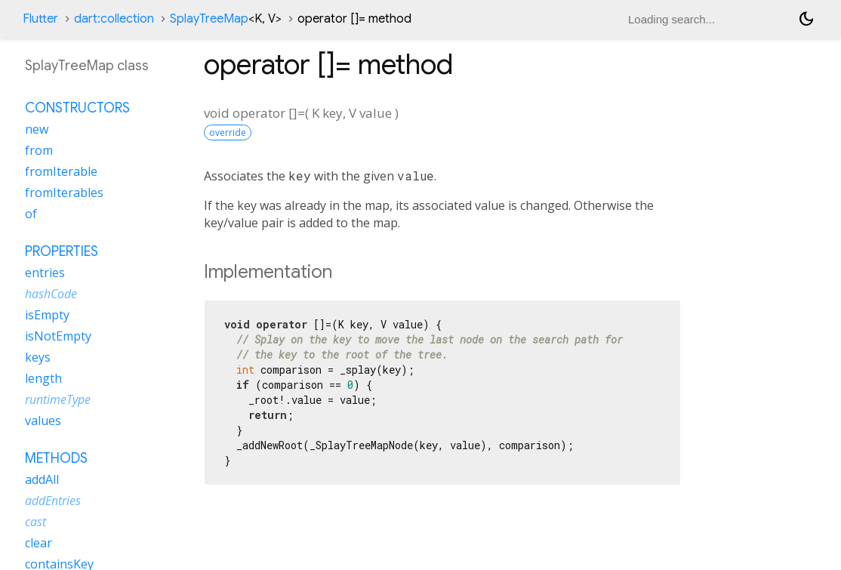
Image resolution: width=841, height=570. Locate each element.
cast (35, 521)
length (43, 378)
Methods (56, 458)
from (39, 150)
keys (38, 357)
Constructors (77, 108)
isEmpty (47, 315)
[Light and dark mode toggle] (806, 19)
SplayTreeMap (226, 18)
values (43, 420)
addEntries (53, 500)
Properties (61, 251)
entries (45, 272)
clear (38, 543)
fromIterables (64, 192)
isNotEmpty (58, 336)
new (36, 129)
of (31, 213)
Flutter (40, 18)
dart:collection (114, 18)
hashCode (51, 293)
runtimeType (58, 399)
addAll (42, 479)
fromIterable (61, 171)
